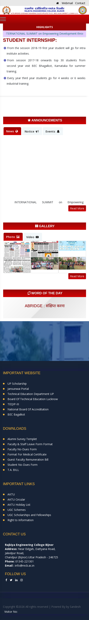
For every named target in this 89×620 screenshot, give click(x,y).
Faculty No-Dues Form (22, 449)
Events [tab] (53, 131)
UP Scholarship (17, 383)
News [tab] (12, 131)
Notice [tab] (32, 131)
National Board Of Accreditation (28, 409)
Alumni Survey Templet (22, 439)
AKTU (11, 494)
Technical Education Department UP (30, 394)
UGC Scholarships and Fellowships (29, 515)
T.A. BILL (13, 470)
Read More (77, 208)
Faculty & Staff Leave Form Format (30, 444)
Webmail (67, 3)
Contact (80, 3)
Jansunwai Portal (18, 389)
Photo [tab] (13, 237)
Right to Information (20, 520)
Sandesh (75, 607)
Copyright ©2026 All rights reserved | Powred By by (36, 607)
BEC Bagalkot (16, 414)
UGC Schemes (16, 510)
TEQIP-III (13, 404)
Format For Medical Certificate (27, 454)
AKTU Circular (16, 499)
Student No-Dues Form (22, 465)
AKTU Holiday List (18, 504)
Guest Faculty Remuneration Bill (27, 459)
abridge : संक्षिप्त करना (44, 306)
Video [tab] (32, 237)
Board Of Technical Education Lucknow (32, 399)
